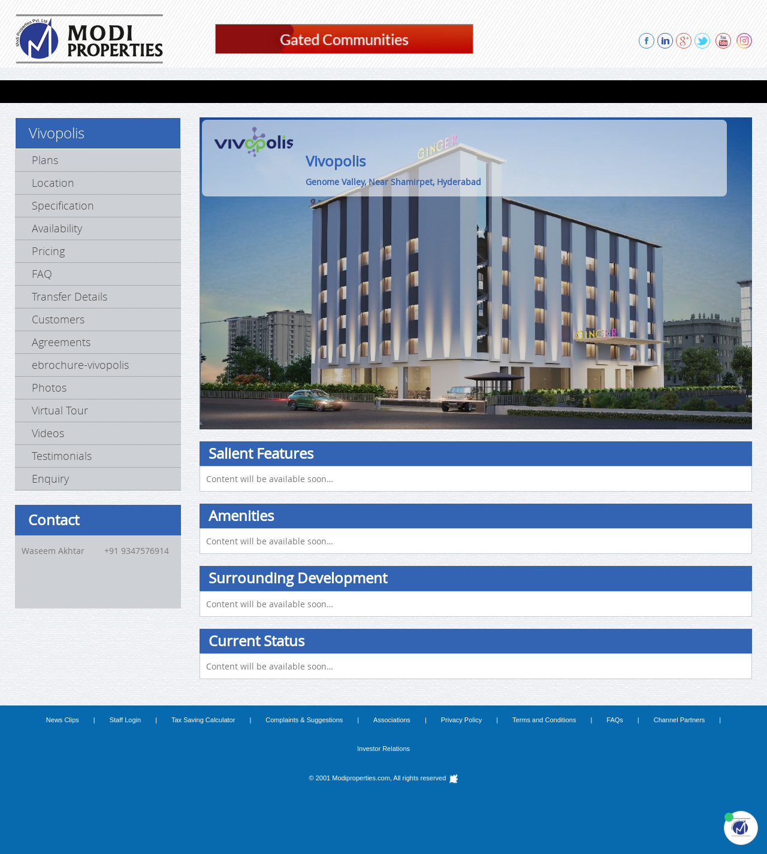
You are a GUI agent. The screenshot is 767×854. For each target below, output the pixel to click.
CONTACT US (683, 91)
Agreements (61, 342)
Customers (58, 319)
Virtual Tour (60, 410)
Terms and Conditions (544, 719)
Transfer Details (69, 296)
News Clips (62, 719)
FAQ (42, 274)
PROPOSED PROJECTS (420, 91)
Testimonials (62, 456)
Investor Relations (383, 748)
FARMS (235, 91)
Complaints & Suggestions (304, 719)
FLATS (80, 91)
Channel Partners (679, 719)
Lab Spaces (179, 91)
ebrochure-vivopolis (80, 365)
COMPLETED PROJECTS (313, 91)
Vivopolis (56, 133)
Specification (63, 205)
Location (53, 182)
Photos (49, 387)
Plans (45, 160)
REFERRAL (562, 91)
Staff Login (125, 719)
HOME (37, 91)
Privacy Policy (461, 719)
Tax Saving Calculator (203, 719)
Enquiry (50, 478)
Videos (48, 433)
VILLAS (124, 91)
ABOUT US (503, 91)
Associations (391, 719)
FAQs (614, 719)
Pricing (48, 251)
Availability (57, 228)
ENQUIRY (620, 91)
